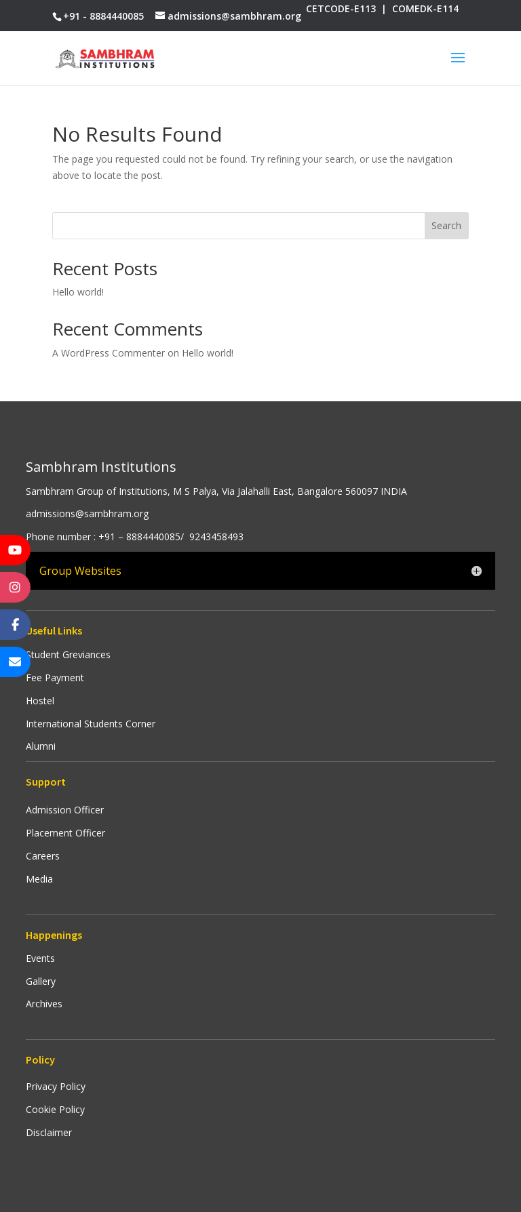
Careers (43, 855)
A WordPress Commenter (108, 352)
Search (446, 225)
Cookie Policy (55, 1109)
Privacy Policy (55, 1086)
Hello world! (78, 291)
